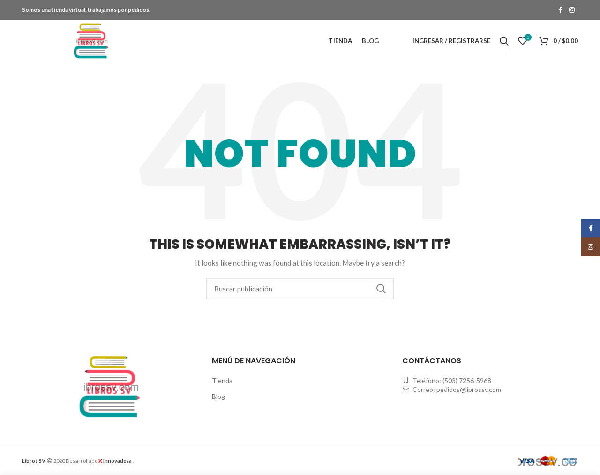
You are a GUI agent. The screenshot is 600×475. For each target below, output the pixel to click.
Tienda (222, 380)
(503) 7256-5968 (466, 380)
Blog (218, 396)
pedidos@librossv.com (468, 389)
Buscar (381, 288)
